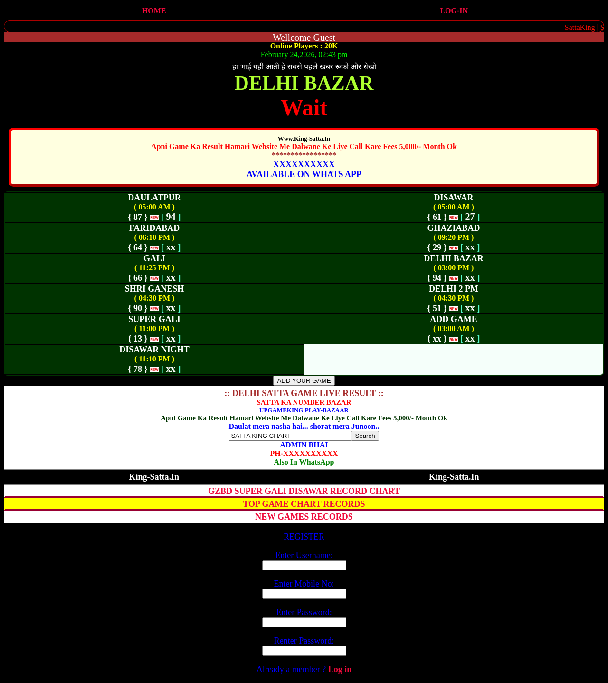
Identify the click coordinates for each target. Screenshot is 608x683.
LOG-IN (454, 11)
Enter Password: (304, 612)
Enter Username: (303, 555)
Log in (340, 669)
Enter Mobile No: (304, 583)
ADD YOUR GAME (304, 380)
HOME (154, 11)
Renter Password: (304, 640)
